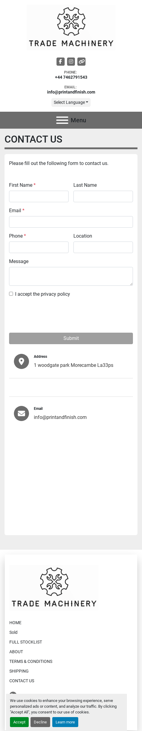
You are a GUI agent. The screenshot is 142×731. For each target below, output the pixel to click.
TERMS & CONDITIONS (30, 661)
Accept (19, 722)
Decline (40, 722)
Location (82, 236)
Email (16, 210)
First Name (22, 185)
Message (18, 261)
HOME (15, 622)
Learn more (65, 722)
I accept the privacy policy (42, 294)
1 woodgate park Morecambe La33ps (73, 365)
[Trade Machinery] (53, 587)
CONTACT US (21, 680)
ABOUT (16, 651)
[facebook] (60, 62)
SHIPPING (19, 671)
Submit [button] (71, 338)
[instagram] (71, 62)
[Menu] (62, 120)
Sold (13, 632)
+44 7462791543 (71, 77)
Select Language (69, 102)
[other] (81, 62)
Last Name (85, 185)
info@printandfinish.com (71, 92)
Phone (17, 236)
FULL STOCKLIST (25, 642)
